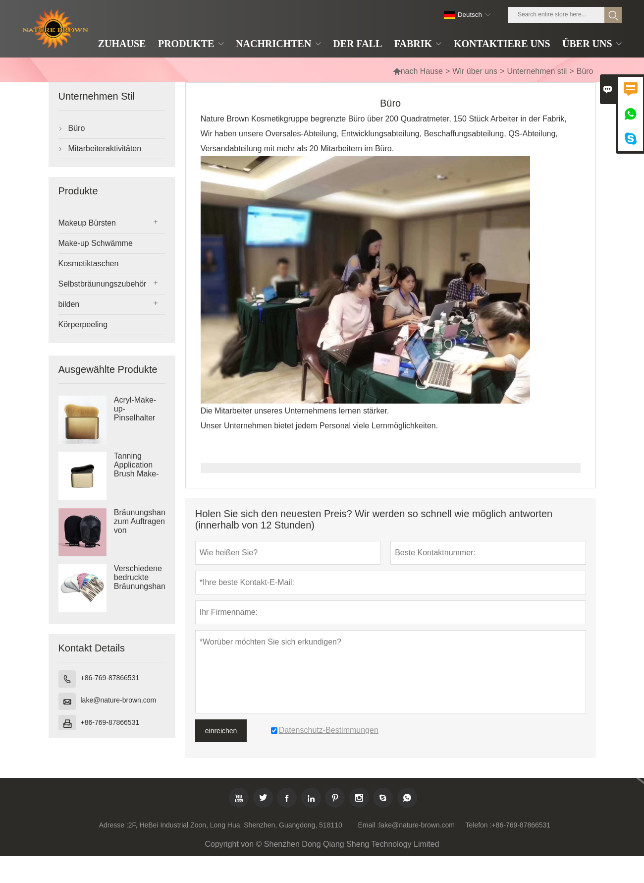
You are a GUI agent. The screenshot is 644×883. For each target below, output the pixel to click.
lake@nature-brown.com (119, 700)
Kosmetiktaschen (88, 263)
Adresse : (113, 825)
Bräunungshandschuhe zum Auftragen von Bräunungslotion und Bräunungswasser (139, 530)
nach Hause (418, 71)
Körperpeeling (83, 324)
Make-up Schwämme (95, 243)
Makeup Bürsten (87, 223)
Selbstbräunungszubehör (102, 284)
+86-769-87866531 (110, 678)
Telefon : (479, 825)
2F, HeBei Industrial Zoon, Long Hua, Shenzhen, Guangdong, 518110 (235, 825)
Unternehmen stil (537, 71)
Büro (76, 128)
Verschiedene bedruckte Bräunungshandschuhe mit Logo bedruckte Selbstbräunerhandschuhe (139, 586)
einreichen (221, 731)
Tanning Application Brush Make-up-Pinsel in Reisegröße (136, 474)
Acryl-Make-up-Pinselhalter (135, 409)
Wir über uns (474, 71)
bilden (69, 304)
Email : (368, 825)
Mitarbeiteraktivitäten (105, 148)
